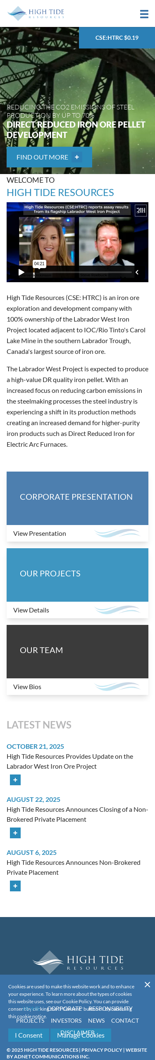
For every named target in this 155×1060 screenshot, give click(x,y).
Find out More (49, 157)
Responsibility (110, 1008)
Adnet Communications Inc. (52, 1056)
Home (32, 1008)
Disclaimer (77, 1032)
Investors (66, 1020)
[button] (144, 14)
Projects (30, 1020)
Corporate (64, 1008)
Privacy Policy (101, 1050)
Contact (125, 1020)
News (96, 1020)
